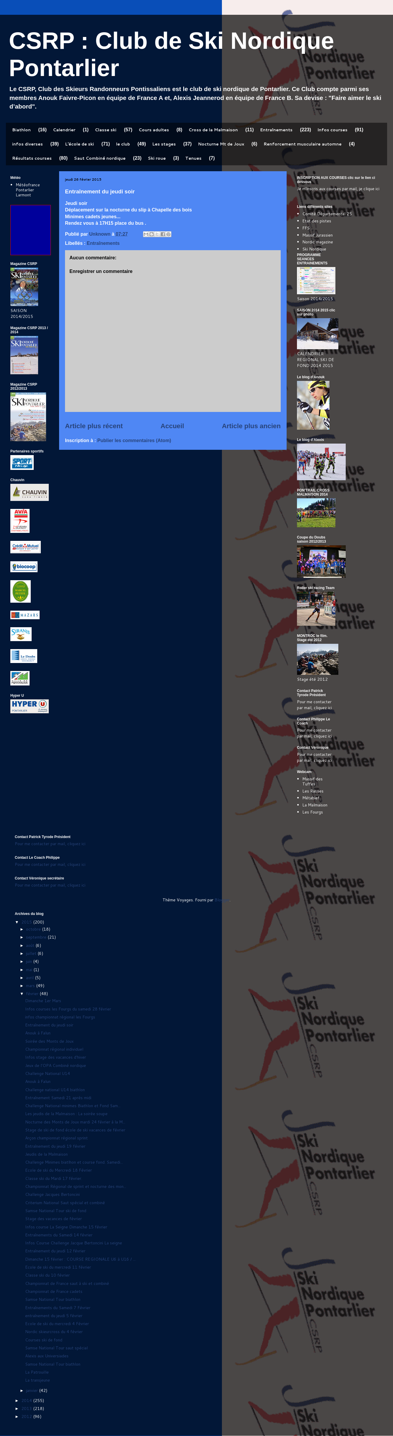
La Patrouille (37, 1372)
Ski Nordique (314, 249)
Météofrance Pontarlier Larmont (28, 190)
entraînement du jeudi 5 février (53, 1316)
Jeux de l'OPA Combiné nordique (55, 1065)
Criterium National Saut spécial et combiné (65, 1203)
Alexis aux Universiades (47, 1356)
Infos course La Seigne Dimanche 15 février (66, 1227)
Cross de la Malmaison (213, 130)
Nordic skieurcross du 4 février (54, 1332)
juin (29, 961)
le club (123, 144)
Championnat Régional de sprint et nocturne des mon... (75, 1186)
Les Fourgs (312, 812)
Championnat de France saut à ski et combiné (67, 1283)
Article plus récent (94, 426)
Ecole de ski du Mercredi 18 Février (58, 1170)
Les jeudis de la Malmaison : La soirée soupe (66, 1114)
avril (30, 978)
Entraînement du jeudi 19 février (55, 1146)
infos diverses (27, 144)
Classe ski (105, 130)
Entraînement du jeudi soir (49, 1025)
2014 (27, 1400)
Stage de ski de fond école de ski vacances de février (75, 1130)
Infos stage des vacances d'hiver (55, 1057)
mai (29, 970)
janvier (32, 1390)
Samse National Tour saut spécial (56, 1348)
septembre (37, 937)
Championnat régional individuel (54, 1049)
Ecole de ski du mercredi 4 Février (57, 1324)
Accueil (172, 426)
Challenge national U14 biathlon (55, 1090)
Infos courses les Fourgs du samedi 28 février (68, 1009)
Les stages (164, 144)
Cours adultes (154, 130)
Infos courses (332, 130)
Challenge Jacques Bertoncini (52, 1194)
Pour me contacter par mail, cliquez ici (314, 705)
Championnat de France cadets (53, 1291)
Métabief (310, 798)
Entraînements (276, 130)
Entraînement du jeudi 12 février (55, 1251)
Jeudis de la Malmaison (46, 1154)
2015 (27, 922)
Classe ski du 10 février (47, 1275)
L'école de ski (79, 144)
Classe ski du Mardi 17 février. (53, 1178)
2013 (27, 1408)
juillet (32, 953)
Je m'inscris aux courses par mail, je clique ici (338, 189)
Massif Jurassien (317, 235)
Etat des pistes (316, 221)
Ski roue (157, 158)
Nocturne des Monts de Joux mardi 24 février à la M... (75, 1122)
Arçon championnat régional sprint (56, 1138)
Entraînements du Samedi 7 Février (57, 1308)
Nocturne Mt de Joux (221, 144)
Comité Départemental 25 (327, 214)
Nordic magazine (317, 242)
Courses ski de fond (43, 1340)
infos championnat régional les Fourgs (60, 1017)
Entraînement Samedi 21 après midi (58, 1098)
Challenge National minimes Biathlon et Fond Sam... (73, 1106)
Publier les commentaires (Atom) (134, 440)
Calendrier (64, 130)
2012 (27, 1416)
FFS (306, 228)
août (30, 945)
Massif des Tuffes (312, 781)
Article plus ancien (251, 426)
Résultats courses (32, 158)
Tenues (193, 158)
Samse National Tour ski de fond (55, 1211)
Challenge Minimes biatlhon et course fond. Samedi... (74, 1162)
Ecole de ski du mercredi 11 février (58, 1267)
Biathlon (21, 130)
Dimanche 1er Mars (43, 1001)
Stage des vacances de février (53, 1219)
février (33, 994)
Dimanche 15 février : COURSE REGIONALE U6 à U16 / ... (80, 1259)
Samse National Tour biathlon (52, 1299)
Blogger (222, 900)
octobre (34, 929)
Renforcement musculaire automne (303, 144)
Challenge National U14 (47, 1073)
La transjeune (37, 1380)
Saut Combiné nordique (100, 158)
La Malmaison (314, 805)
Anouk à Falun (38, 1033)
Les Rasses (313, 791)
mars (31, 986)
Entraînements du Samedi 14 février (58, 1235)
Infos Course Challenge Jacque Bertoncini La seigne (73, 1243)
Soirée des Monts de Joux (49, 1041)
